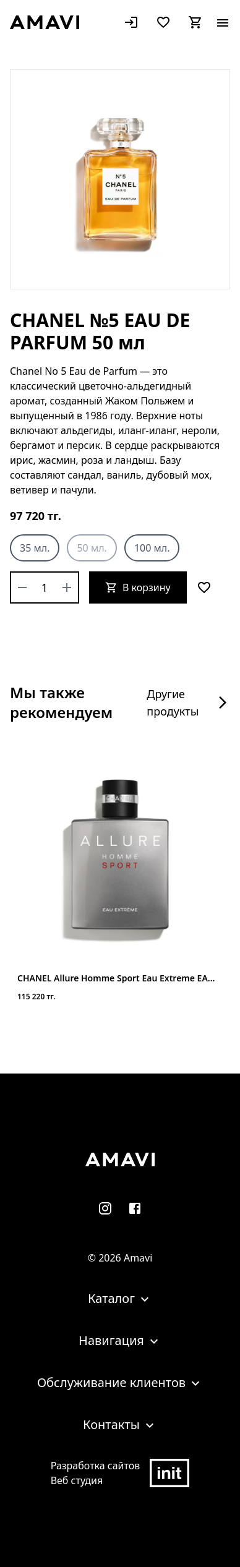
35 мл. (34, 548)
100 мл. (152, 548)
